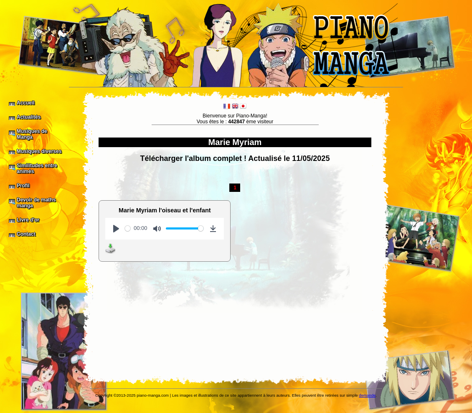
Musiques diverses (39, 151)
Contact (26, 234)
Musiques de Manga (32, 134)
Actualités (29, 117)
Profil (23, 186)
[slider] (127, 228)
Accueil (26, 103)
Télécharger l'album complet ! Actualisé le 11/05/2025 (235, 158)
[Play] (116, 228)
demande (367, 395)
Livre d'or (28, 220)
